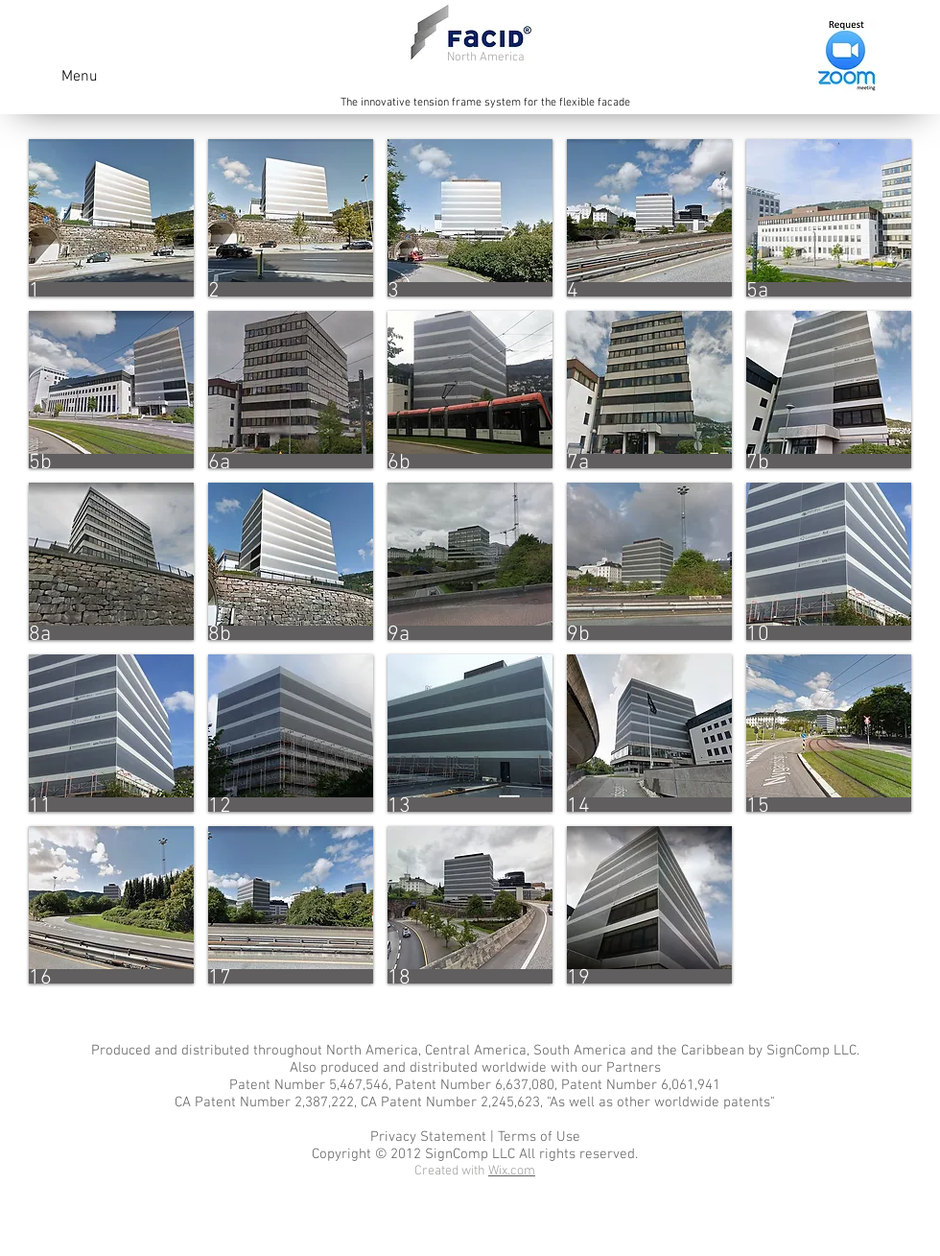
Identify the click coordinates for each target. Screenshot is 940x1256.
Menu (79, 76)
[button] (111, 217)
